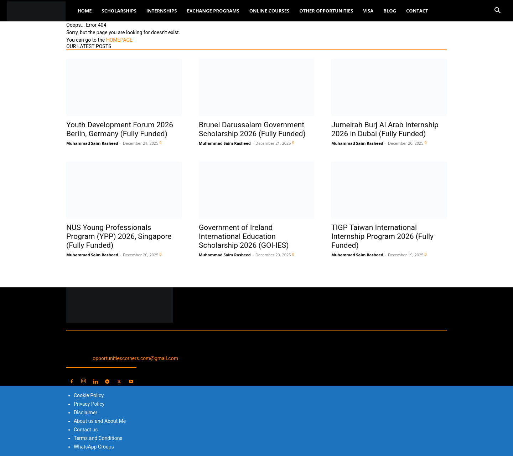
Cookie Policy (89, 395)
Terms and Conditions (98, 438)
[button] (497, 11)
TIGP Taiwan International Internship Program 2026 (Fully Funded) (382, 236)
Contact (417, 10)
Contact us (86, 429)
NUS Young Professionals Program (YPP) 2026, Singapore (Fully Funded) (119, 236)
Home (85, 10)
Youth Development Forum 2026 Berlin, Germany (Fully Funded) (119, 129)
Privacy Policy (89, 404)
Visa (368, 10)
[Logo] (40, 11)
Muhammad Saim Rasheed (92, 143)
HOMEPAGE (119, 40)
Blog (389, 10)
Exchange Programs (213, 10)
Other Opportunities (326, 10)
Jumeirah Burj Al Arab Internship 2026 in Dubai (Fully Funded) (385, 129)
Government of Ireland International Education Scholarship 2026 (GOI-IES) (244, 236)
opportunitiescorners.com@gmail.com (135, 358)
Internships (161, 10)
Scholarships (119, 10)
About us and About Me (100, 421)
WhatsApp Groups (94, 447)
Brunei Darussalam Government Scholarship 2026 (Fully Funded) (252, 129)
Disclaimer (85, 412)
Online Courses (269, 10)
